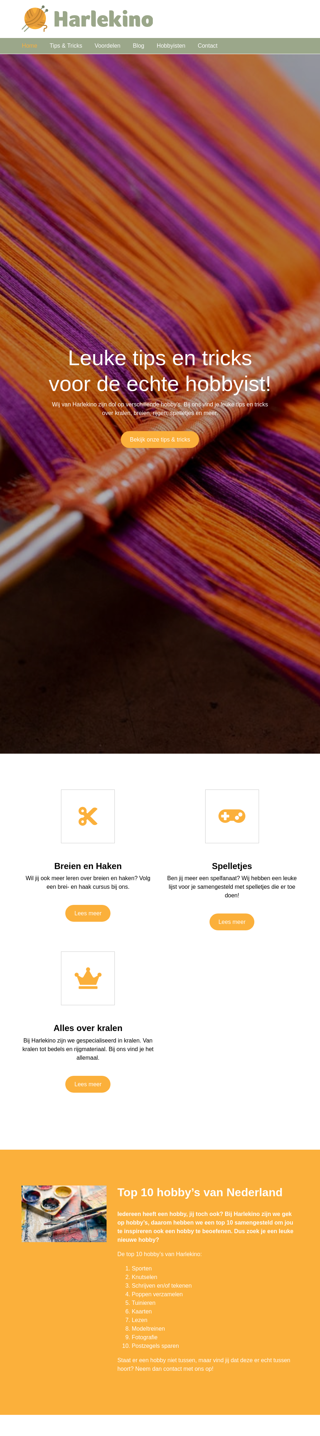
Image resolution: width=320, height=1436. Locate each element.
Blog (138, 46)
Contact (207, 46)
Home (29, 46)
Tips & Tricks (66, 46)
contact (172, 1369)
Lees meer (88, 913)
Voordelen (108, 46)
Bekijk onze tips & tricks (160, 439)
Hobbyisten (171, 46)
